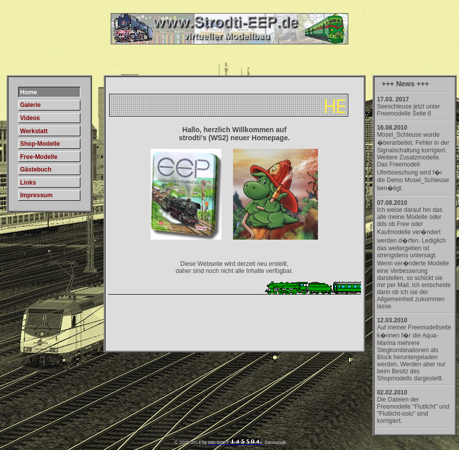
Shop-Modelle (40, 143)
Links (28, 182)
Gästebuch (36, 169)
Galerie (30, 104)
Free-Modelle (39, 156)
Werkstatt (34, 131)
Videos (30, 118)
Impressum (36, 195)
